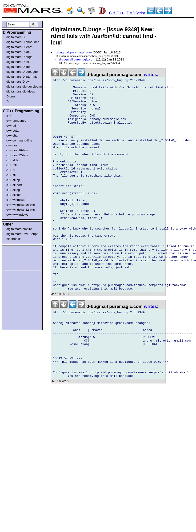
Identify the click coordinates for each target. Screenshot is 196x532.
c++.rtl (10, 170)
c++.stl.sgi (13, 190)
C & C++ (116, 13)
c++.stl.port (14, 185)
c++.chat (12, 135)
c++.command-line (19, 140)
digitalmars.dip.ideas (20, 91)
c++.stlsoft (13, 195)
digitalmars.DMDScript (22, 234)
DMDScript (136, 13)
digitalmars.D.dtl (17, 62)
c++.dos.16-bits (17, 150)
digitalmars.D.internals (21, 76)
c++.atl (11, 125)
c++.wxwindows (17, 214)
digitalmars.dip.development (23, 86)
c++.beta (12, 130)
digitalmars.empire (19, 229)
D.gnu (10, 96)
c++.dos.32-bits (17, 155)
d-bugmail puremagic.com (74, 52)
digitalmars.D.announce (22, 42)
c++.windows (15, 200)
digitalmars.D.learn (19, 47)
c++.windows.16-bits (20, 204)
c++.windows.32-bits (20, 209)
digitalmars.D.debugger (22, 71)
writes (150, 74)
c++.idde (12, 160)
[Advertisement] (17, 257)
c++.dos (11, 145)
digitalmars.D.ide (18, 67)
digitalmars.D (15, 37)
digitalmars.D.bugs (19, 57)
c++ (9, 115)
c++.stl (11, 175)
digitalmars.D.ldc (18, 52)
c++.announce (16, 120)
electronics (13, 239)
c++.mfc (11, 165)
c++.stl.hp (13, 180)
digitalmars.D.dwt (18, 81)
